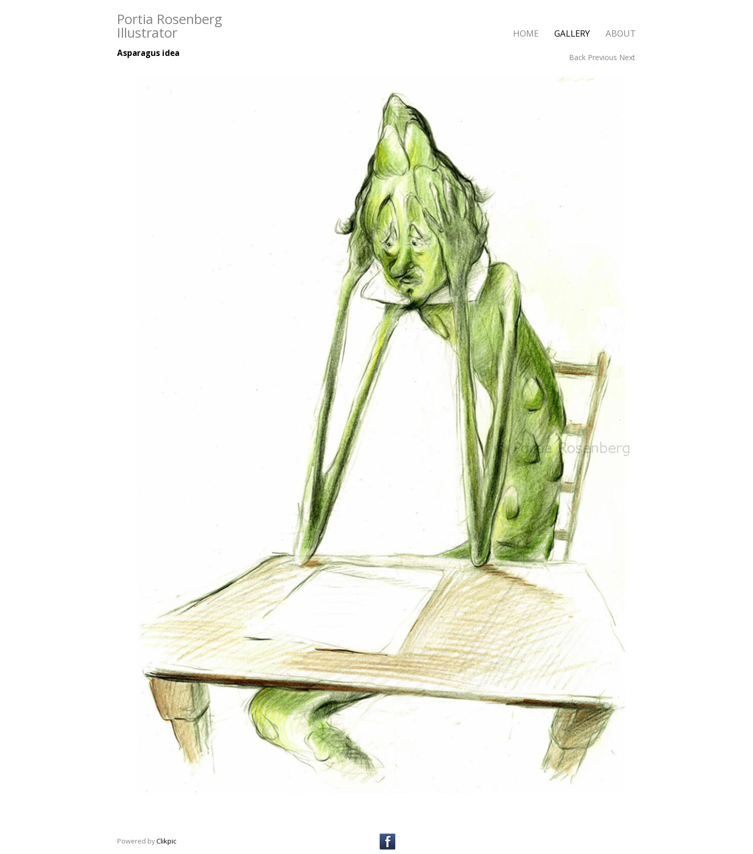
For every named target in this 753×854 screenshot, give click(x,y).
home (526, 33)
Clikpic (166, 841)
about (621, 33)
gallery (572, 33)
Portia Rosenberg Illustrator (169, 26)
